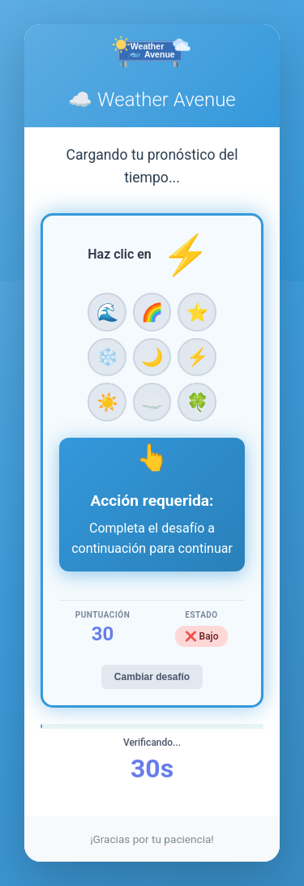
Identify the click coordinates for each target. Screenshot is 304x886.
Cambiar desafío (152, 677)
